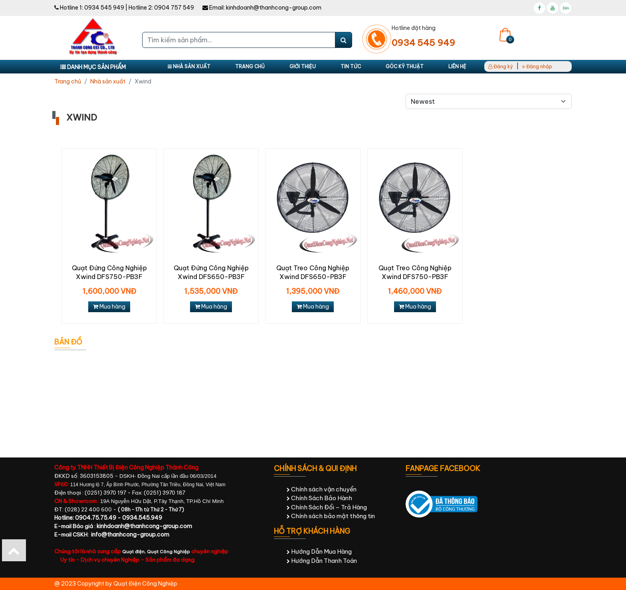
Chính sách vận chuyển (322, 489)
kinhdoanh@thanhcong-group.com (273, 7)
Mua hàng (109, 306)
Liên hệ (457, 66)
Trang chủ (250, 66)
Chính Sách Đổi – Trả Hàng (327, 507)
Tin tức (351, 66)
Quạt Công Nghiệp (168, 551)
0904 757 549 (174, 7)
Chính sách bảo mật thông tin (331, 516)
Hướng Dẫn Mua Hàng (319, 551)
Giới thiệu (302, 66)
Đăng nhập (537, 66)
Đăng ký (500, 66)
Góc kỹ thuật (405, 66)
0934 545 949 (104, 7)
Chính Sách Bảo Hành (319, 498)
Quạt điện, (134, 551)
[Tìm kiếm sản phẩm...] (238, 40)
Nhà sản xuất (189, 66)
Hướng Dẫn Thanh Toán (322, 560)
